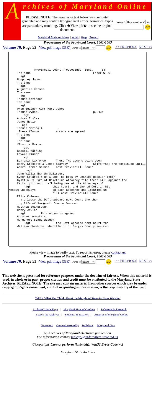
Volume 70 (12, 47)
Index (75, 37)
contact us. (118, 287)
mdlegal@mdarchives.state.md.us (94, 372)
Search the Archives (47, 349)
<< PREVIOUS (126, 47)
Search (93, 37)
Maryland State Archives (53, 37)
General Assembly (67, 360)
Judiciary (87, 360)
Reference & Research (114, 344)
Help (84, 37)
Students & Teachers (77, 349)
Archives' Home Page (45, 344)
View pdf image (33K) (54, 47)
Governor (47, 360)
